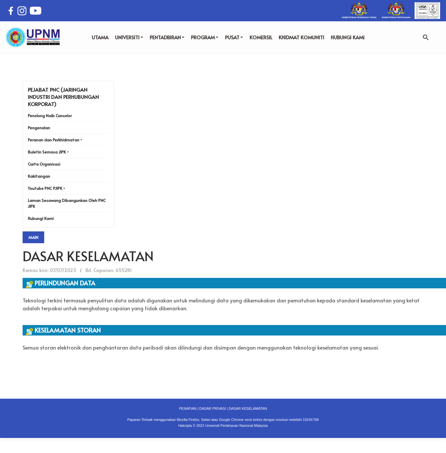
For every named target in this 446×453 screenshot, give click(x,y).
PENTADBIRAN (167, 37)
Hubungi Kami (41, 218)
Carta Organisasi (44, 164)
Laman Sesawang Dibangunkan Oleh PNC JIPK (67, 203)
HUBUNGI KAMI (347, 37)
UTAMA (100, 37)
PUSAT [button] (234, 37)
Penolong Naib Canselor (50, 115)
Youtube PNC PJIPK (45, 188)
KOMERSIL (261, 37)
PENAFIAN (187, 408)
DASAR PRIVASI (212, 408)
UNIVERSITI (129, 37)
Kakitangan (39, 176)
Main (33, 237)
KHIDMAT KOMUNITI (301, 37)
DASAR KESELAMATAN (248, 408)
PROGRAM (204, 37)
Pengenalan (39, 127)
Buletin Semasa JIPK (47, 151)
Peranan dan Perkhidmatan (53, 139)
